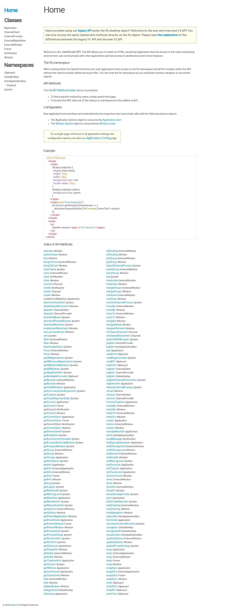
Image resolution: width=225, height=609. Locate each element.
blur (46, 258)
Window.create (107, 123)
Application (10, 28)
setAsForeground (116, 446)
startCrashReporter (117, 501)
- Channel (10, 85)
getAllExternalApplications (58, 361)
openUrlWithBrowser (117, 339)
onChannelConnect (117, 332)
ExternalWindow (13, 44)
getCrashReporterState (57, 398)
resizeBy (111, 405)
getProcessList (52, 531)
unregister (112, 527)
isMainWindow (52, 586)
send (109, 435)
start (109, 497)
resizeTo (111, 413)
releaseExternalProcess (119, 387)
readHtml (111, 354)
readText (111, 365)
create (47, 287)
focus (47, 350)
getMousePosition (54, 505)
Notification (10, 53)
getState (48, 553)
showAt (110, 486)
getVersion (50, 564)
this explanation (168, 35)
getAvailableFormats (55, 376)
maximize (111, 280)
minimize (111, 295)
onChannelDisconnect (118, 335)
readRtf (110, 361)
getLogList (49, 486)
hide (46, 579)
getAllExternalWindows (56, 365)
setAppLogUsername (118, 442)
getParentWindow (54, 523)
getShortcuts (51, 545)
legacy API (85, 30)
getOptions (50, 509)
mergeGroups (114, 287)
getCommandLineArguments (60, 391)
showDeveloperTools (118, 494)
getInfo (48, 464)
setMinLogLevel (115, 461)
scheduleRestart (115, 431)
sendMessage (114, 438)
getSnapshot (51, 549)
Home (11, 10)
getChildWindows (53, 387)
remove (110, 394)
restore (110, 424)
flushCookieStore (53, 346)
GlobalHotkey (11, 76)
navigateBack (113, 324)
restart (110, 420)
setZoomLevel (114, 472)
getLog (47, 483)
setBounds (112, 453)
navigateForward (115, 328)
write (109, 582)
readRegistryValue (116, 357)
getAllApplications (54, 357)
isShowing (112, 250)
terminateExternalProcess (121, 523)
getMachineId (51, 490)
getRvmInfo (50, 542)
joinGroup (111, 258)
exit (46, 335)
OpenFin (14, 605)
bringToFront (51, 262)
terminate (111, 520)
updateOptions (114, 538)
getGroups (49, 457)
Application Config (98, 138)
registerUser (113, 383)
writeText (111, 593)
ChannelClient (12, 32)
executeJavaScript (54, 332)
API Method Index (64, 90)
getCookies (50, 394)
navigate (111, 321)
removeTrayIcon (115, 402)
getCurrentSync (52, 416)
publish (110, 343)
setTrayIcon (112, 468)
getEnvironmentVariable (57, 438)
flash (46, 339)
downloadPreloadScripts (57, 321)
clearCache (50, 269)
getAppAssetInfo (53, 372)
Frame (7, 49)
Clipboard (9, 72)
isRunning (49, 593)
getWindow (50, 568)
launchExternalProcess (119, 265)
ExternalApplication (15, 40)
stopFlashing (113, 505)
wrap (109, 549)
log (108, 276)
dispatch (48, 309)
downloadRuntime (54, 324)
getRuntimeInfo (52, 538)
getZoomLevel (52, 571)
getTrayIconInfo (52, 560)
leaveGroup (112, 269)
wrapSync (111, 568)
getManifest (50, 497)
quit (108, 350)
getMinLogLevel (52, 494)
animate (48, 250)
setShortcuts (113, 464)
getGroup (49, 450)
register (110, 368)
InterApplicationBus (15, 81)
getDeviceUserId (53, 431)
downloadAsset (52, 317)
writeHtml (111, 586)
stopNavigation (114, 512)
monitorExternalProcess (119, 302)
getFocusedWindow (54, 446)
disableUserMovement (56, 306)
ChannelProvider (13, 36)
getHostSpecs (51, 461)
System (8, 89)
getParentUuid (52, 520)
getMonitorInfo (52, 501)
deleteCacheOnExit (54, 302)
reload (109, 391)
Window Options (65, 123)
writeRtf (110, 590)
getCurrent (50, 402)
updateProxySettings (118, 545)
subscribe (111, 516)
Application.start (112, 119)
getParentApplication (55, 516)
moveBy (110, 306)
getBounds (50, 379)
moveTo (110, 313)
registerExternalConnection (121, 379)
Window (8, 57)
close (46, 273)
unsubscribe (113, 534)
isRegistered (50, 590)
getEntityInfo (51, 435)
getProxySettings (53, 534)
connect (48, 284)
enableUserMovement (56, 328)
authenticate (51, 254)
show (109, 479)
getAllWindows (52, 368)
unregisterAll (113, 531)
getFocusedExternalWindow (59, 442)
